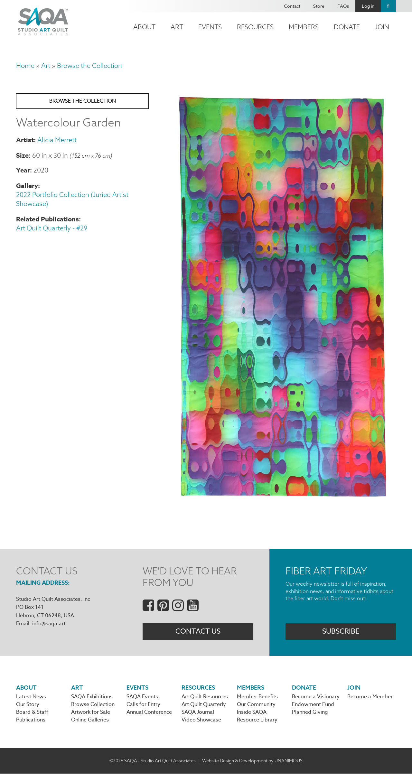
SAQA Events (142, 701)
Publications (30, 727)
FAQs (343, 6)
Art (177, 27)
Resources (255, 27)
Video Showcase (201, 727)
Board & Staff (32, 718)
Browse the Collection (89, 65)
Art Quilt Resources (205, 701)
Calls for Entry (143, 710)
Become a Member (370, 701)
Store (318, 6)
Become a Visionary (316, 701)
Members (304, 27)
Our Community (256, 710)
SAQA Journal (198, 718)
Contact (292, 6)
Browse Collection (93, 710)
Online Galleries (90, 727)
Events (210, 27)
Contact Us (197, 634)
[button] (282, 501)
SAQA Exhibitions (92, 701)
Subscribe (340, 634)
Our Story (27, 710)
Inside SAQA (252, 718)
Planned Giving (310, 718)
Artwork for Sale (90, 718)
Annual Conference (149, 718)
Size (22, 161)
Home (25, 65)
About (144, 27)
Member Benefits (257, 701)
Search (388, 6)
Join (382, 27)
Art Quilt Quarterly (204, 710)
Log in (368, 6)
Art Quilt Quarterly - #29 (51, 235)
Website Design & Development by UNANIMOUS (252, 768)
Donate (347, 27)
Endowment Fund (313, 710)
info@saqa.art (49, 624)
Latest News (31, 701)
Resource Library (257, 727)
